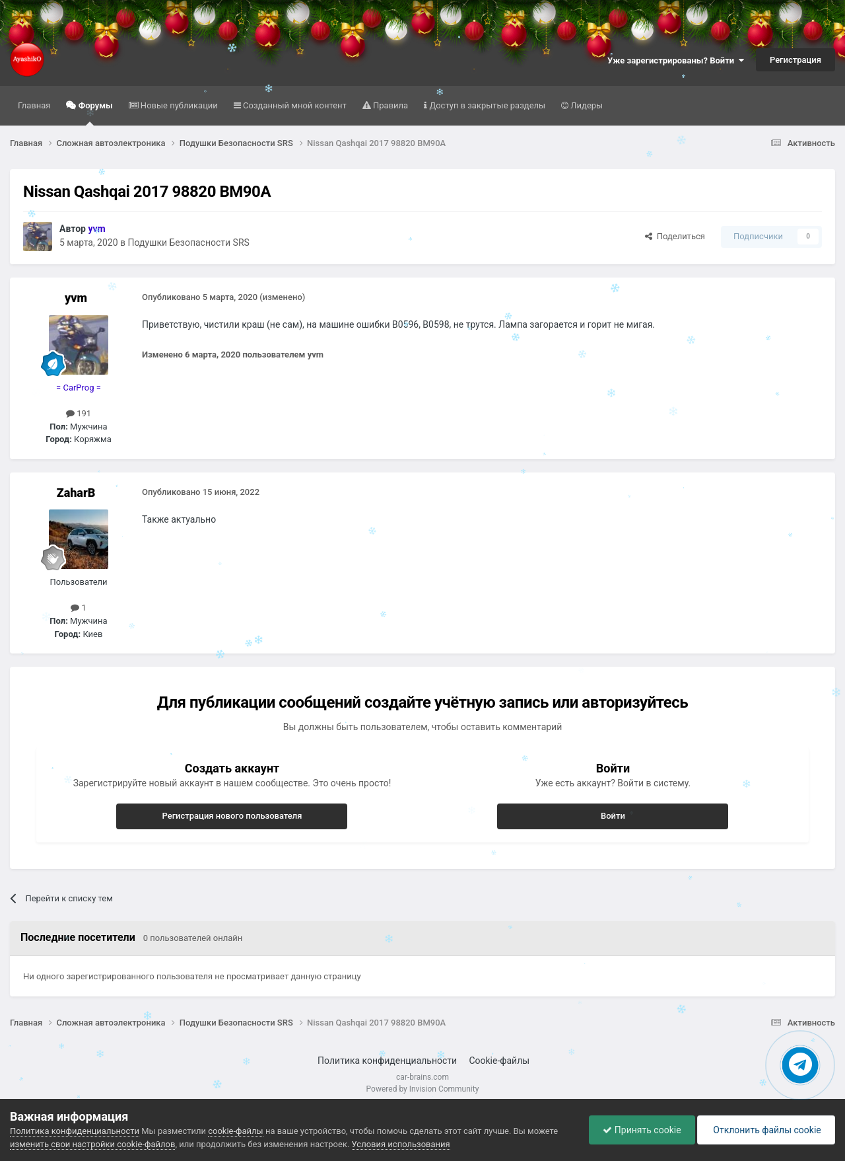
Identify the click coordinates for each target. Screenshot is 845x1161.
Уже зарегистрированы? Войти (675, 60)
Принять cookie (642, 1130)
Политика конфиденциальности (387, 1060)
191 (78, 413)
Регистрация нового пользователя (232, 816)
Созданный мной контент (294, 105)
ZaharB (76, 493)
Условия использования (401, 1144)
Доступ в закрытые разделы (486, 105)
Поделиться (675, 236)
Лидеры (585, 105)
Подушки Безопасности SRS (189, 242)
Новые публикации (178, 105)
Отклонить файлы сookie (766, 1130)
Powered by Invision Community (422, 1089)
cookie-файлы (235, 1131)
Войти (613, 816)
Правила (389, 105)
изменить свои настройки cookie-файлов (92, 1144)
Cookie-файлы (499, 1060)
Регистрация (795, 60)
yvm (76, 298)
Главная (34, 105)
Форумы (94, 113)
